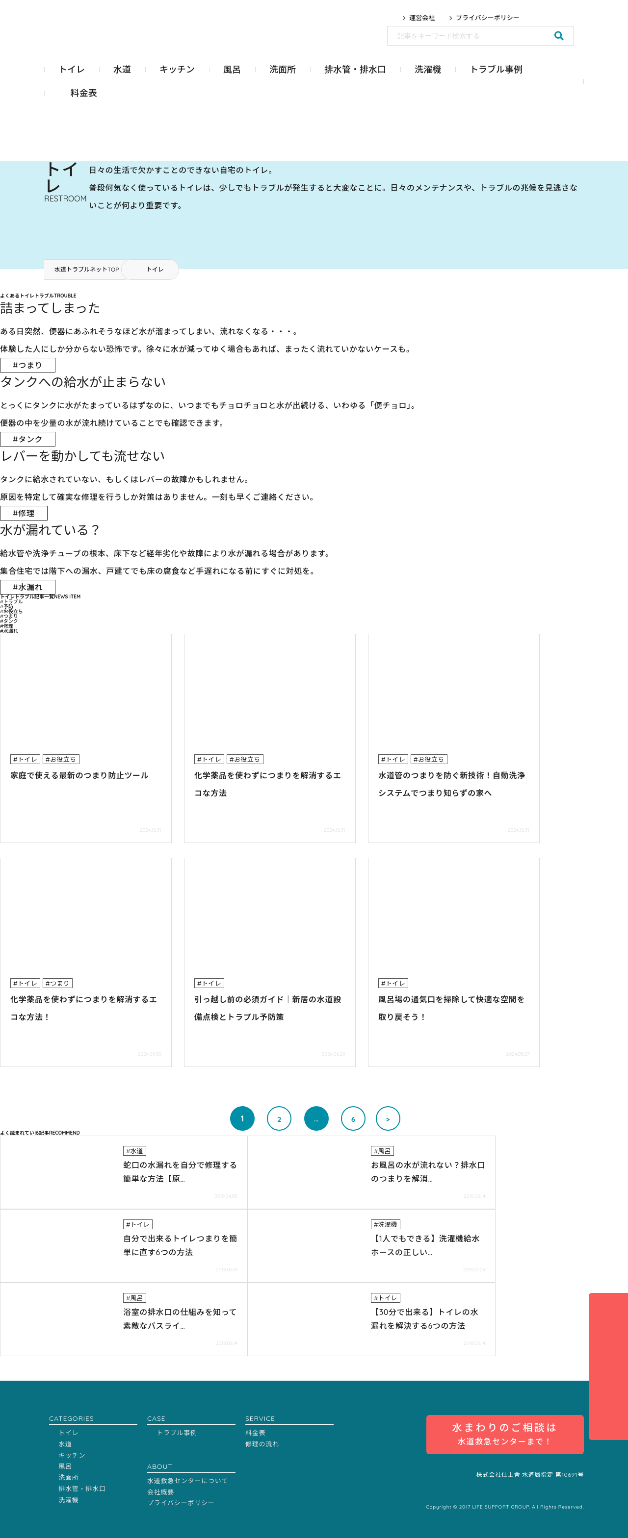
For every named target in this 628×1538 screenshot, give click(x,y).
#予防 (6, 606)
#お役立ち (11, 611)
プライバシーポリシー (488, 18)
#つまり (9, 616)
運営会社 (422, 18)
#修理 (6, 626)
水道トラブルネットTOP (86, 269)
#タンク (9, 621)
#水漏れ (9, 631)
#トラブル (11, 601)
